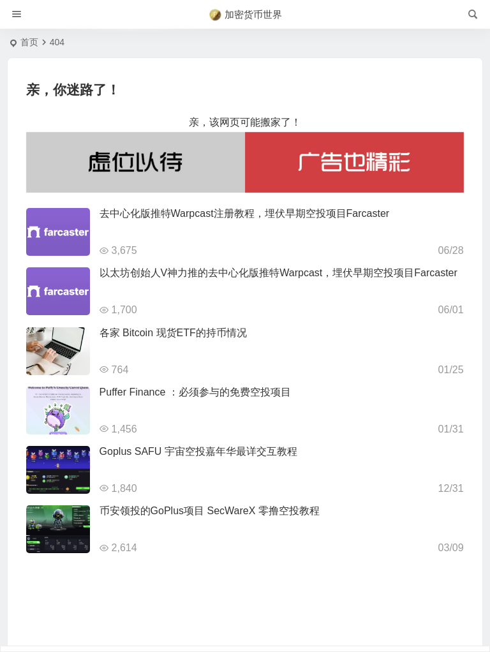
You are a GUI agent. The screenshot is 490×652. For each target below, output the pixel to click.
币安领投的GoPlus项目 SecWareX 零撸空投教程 (210, 510)
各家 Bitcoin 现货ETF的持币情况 (173, 332)
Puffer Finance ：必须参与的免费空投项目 (195, 392)
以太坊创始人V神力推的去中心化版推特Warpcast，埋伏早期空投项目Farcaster (278, 272)
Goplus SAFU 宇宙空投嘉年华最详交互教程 (198, 451)
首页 (29, 42)
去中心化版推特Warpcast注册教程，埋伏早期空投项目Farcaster (245, 213)
